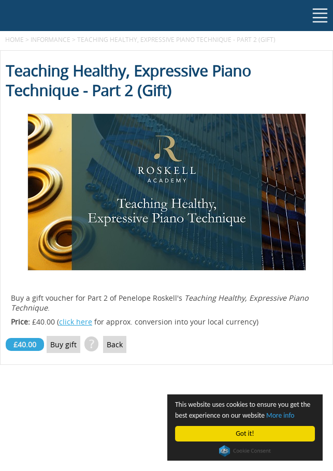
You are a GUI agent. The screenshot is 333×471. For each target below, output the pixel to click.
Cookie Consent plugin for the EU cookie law (245, 451)
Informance (50, 39)
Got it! (245, 433)
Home (14, 39)
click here (75, 322)
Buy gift (63, 344)
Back (115, 344)
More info (280, 415)
